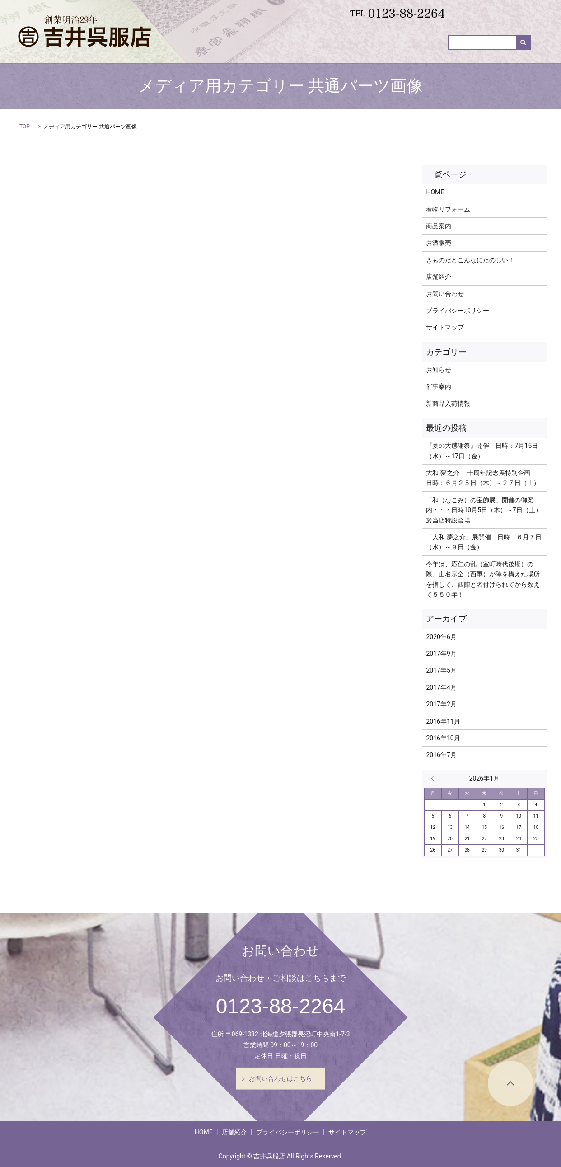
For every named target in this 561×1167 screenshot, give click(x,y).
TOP (24, 126)
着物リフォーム (265, 50)
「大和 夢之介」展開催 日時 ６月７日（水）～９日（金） (483, 542)
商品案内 (315, 50)
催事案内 (455, 50)
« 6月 (435, 778)
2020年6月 (441, 636)
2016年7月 (441, 754)
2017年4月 (441, 687)
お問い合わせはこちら (280, 1078)
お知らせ (438, 369)
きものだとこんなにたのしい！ (470, 260)
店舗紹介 (438, 276)
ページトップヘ (510, 1083)
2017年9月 (441, 653)
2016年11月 (443, 721)
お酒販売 (415, 50)
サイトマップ (445, 327)
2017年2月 (441, 704)
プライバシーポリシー (457, 310)
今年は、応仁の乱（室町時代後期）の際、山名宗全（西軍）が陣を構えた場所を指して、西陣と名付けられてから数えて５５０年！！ (483, 579)
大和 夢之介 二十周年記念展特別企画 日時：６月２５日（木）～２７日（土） (483, 477)
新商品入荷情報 (365, 50)
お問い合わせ (502, 50)
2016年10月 (443, 738)
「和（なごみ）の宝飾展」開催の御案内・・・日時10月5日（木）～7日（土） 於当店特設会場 (484, 510)
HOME (219, 50)
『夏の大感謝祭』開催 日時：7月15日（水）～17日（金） (482, 450)
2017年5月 (441, 670)
